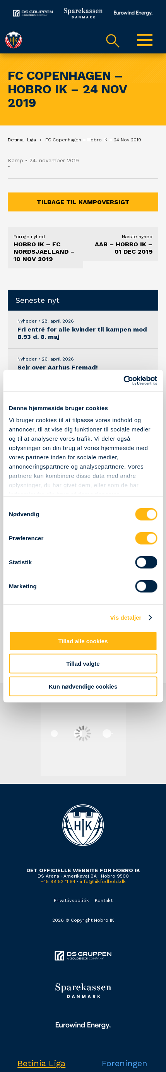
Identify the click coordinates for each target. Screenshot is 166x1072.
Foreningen (124, 1063)
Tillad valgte (82, 663)
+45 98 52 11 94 (58, 881)
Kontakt (104, 900)
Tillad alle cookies (83, 640)
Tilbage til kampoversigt (83, 202)
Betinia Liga (41, 1063)
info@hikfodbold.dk (103, 881)
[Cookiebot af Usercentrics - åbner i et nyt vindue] (123, 381)
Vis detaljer (126, 617)
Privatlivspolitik (71, 900)
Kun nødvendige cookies (83, 686)
